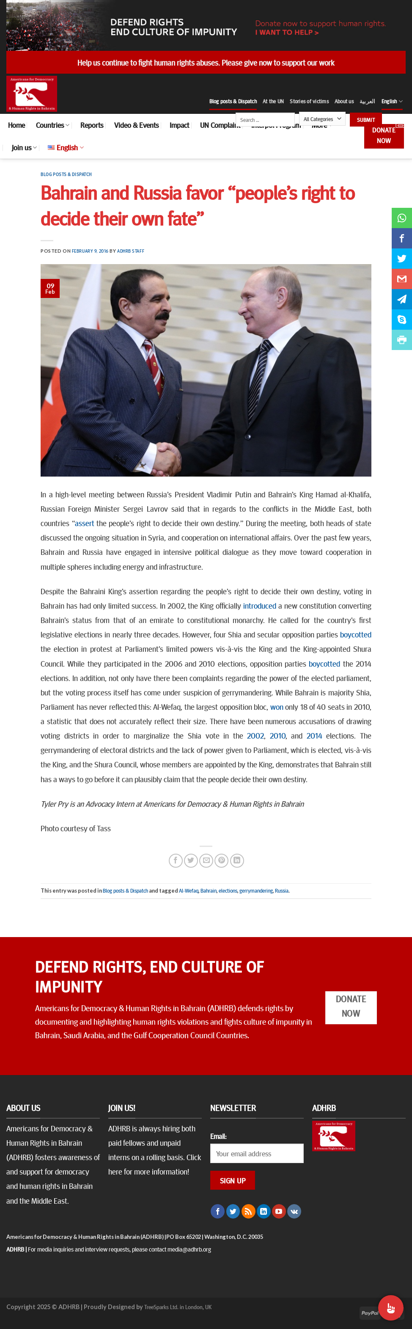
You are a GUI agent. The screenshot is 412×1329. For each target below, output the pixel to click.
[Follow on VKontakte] (294, 1211)
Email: (218, 1136)
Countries (52, 125)
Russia (281, 890)
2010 (278, 735)
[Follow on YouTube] (279, 1211)
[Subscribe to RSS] (248, 1211)
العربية (368, 101)
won (276, 706)
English (392, 101)
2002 (255, 735)
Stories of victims (309, 101)
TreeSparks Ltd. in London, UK (177, 1306)
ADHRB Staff (130, 251)
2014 (314, 735)
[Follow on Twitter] (233, 1211)
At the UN (273, 101)
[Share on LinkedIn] (237, 861)
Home (16, 125)
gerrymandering (256, 890)
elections (228, 890)
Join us (24, 147)
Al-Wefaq (188, 890)
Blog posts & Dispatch (233, 101)
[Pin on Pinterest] (221, 861)
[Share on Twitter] (191, 861)
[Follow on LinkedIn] (264, 1211)
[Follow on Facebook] (218, 1211)
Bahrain (209, 890)
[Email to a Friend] (206, 861)
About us (344, 101)
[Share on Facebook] (176, 861)
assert (84, 522)
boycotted (355, 634)
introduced (259, 605)
